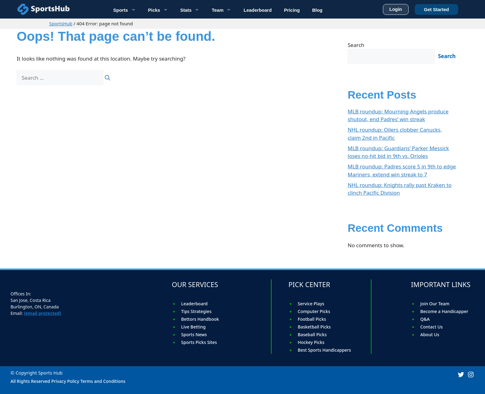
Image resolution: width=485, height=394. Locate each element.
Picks (161, 9)
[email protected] (42, 313)
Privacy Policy (65, 381)
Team (224, 9)
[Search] (107, 78)
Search (356, 45)
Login (395, 8)
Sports (127, 9)
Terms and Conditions (103, 381)
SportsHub (60, 23)
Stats (193, 9)
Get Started (436, 8)
